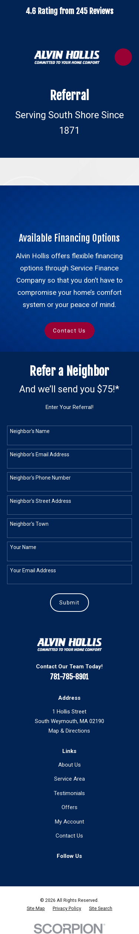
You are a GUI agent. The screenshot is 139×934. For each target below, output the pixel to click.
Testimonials (69, 793)
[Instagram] (77, 869)
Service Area (69, 779)
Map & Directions (69, 730)
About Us (69, 764)
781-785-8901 (69, 676)
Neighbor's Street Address (40, 501)
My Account (69, 821)
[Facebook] (62, 869)
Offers (69, 807)
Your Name (23, 547)
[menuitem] (36, 908)
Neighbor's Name (30, 431)
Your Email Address (33, 570)
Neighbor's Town (29, 524)
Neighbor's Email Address (39, 454)
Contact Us (69, 330)
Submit (69, 602)
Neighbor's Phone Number (40, 478)
